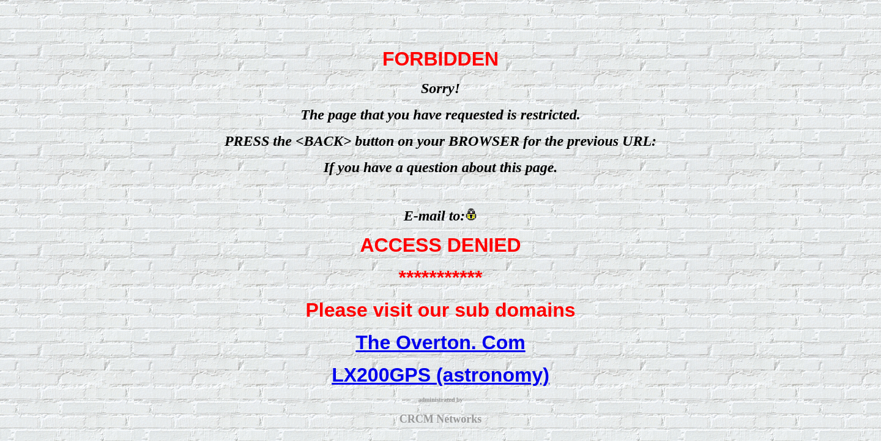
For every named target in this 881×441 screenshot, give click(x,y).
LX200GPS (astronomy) (440, 375)
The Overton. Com (440, 342)
